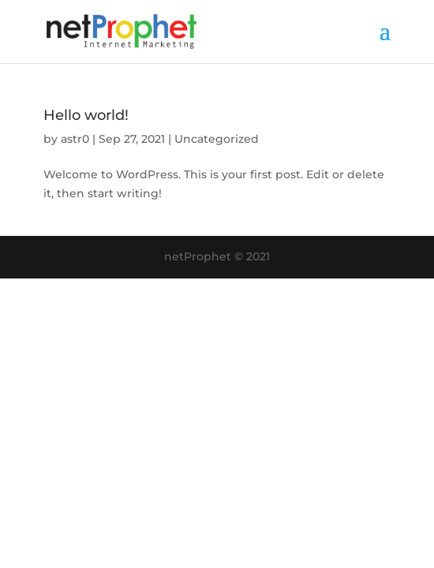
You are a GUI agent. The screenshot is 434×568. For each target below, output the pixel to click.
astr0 (75, 139)
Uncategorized (216, 139)
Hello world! (86, 115)
